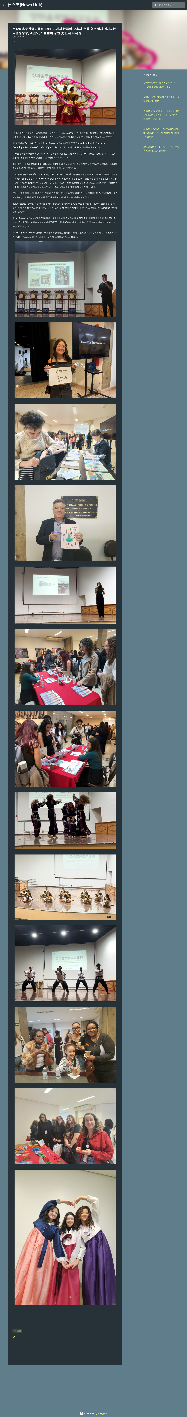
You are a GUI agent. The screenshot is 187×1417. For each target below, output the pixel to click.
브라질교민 (17, 1331)
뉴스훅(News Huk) (24, 4)
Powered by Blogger (93, 1413)
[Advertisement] (65, 1387)
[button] (14, 42)
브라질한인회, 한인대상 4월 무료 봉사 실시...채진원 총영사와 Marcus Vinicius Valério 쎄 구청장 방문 (161, 133)
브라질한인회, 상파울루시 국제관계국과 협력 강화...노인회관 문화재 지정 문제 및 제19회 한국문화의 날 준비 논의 (161, 115)
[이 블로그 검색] (171, 5)
